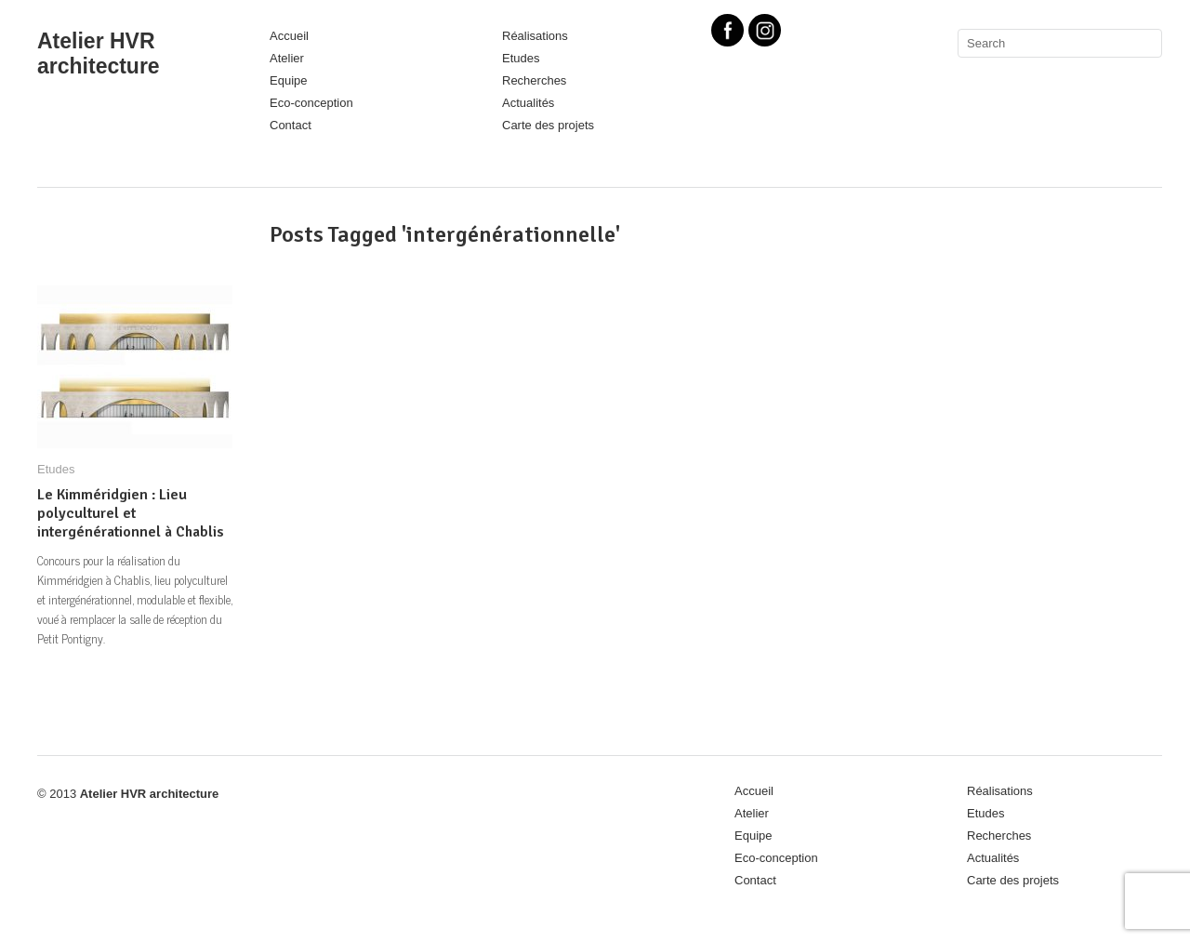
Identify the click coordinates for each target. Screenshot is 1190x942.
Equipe (288, 80)
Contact (290, 125)
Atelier (287, 58)
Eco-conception (311, 103)
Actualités (528, 103)
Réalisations (535, 36)
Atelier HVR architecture (98, 53)
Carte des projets (548, 125)
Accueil (289, 36)
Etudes (520, 58)
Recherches (534, 80)
